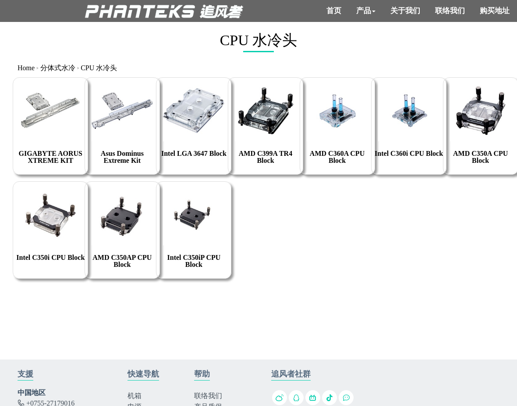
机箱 (134, 395)
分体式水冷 (57, 68)
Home (26, 68)
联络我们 (208, 395)
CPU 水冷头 (99, 68)
